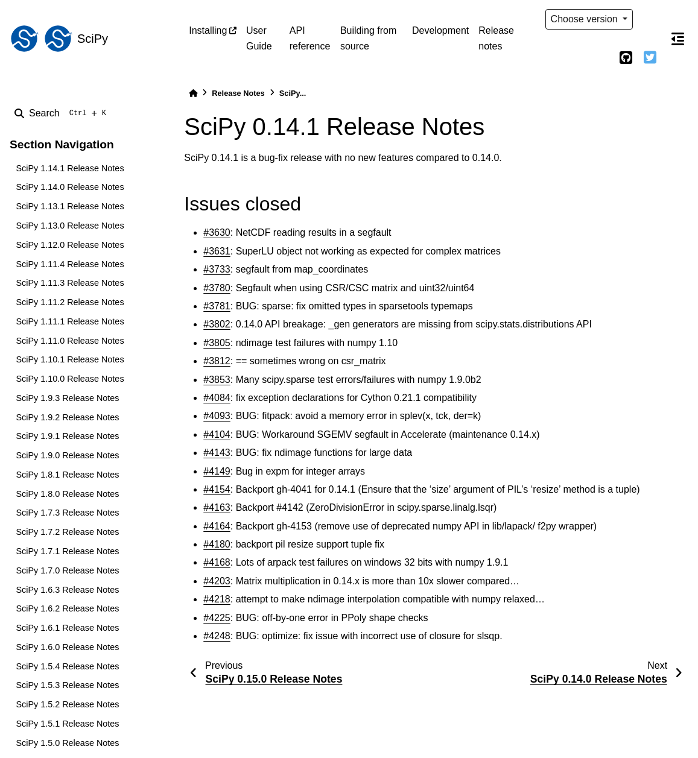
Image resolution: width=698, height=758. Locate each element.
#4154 (216, 489)
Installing (208, 30)
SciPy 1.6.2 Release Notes (67, 608)
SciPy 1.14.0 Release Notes (70, 187)
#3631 (216, 251)
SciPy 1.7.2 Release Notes (67, 532)
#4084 (216, 398)
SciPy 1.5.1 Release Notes (67, 723)
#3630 (216, 232)
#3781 (216, 306)
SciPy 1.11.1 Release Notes (70, 321)
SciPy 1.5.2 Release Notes (67, 704)
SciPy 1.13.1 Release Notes (70, 206)
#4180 (216, 544)
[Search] (63, 113)
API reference (310, 38)
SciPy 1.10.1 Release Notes (70, 359)
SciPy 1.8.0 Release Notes (67, 494)
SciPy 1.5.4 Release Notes (67, 666)
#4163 (216, 507)
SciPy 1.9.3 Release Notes (67, 398)
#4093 (216, 416)
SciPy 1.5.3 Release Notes (67, 685)
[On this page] (677, 38)
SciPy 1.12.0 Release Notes (70, 245)
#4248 (216, 636)
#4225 (216, 618)
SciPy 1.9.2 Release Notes (67, 417)
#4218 (216, 599)
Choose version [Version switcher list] (586, 19)
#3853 (216, 379)
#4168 (216, 562)
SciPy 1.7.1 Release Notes (67, 551)
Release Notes (238, 93)
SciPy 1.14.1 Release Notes (70, 168)
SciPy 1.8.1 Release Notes (67, 474)
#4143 (216, 452)
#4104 (216, 434)
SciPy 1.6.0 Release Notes (67, 647)
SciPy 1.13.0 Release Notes (70, 225)
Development (440, 30)
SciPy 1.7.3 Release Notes (67, 512)
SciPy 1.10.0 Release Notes (70, 379)
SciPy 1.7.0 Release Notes (67, 570)
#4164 (216, 526)
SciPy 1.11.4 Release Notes (70, 264)
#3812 (216, 361)
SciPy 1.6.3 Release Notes (67, 590)
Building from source (368, 38)
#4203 (216, 581)
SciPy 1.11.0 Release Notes (70, 341)
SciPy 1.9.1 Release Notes (67, 436)
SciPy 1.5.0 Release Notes (67, 743)
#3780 (216, 288)
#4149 (216, 471)
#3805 (216, 343)
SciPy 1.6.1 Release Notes (67, 628)
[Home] (193, 93)
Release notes (496, 38)
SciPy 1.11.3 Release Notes (70, 283)
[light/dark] (649, 19)
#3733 (216, 269)
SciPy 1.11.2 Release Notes (70, 302)
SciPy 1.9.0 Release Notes (67, 455)
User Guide (259, 38)
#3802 (216, 324)
